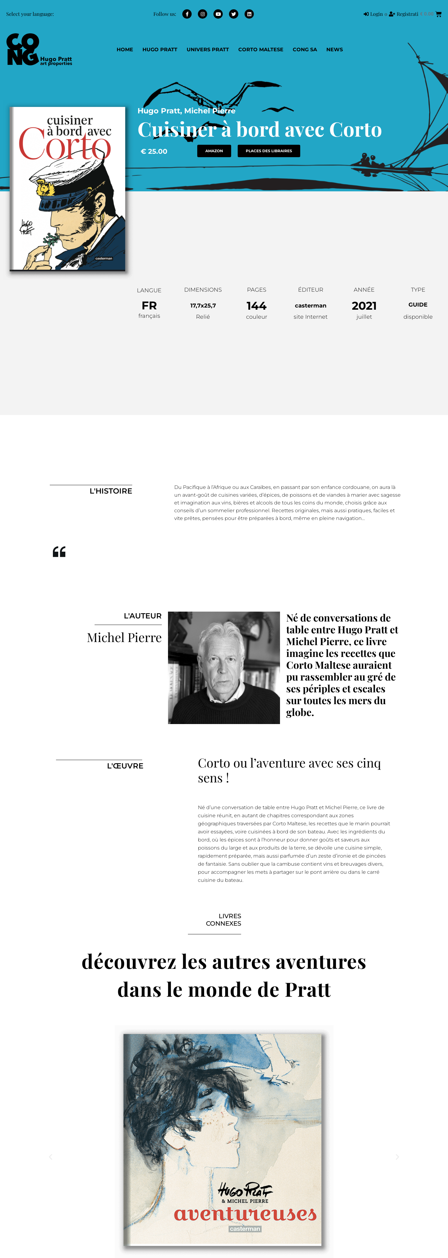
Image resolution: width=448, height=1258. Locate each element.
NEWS (334, 49)
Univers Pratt (208, 49)
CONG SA (305, 49)
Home (125, 49)
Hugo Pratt (159, 49)
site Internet (311, 316)
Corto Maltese (260, 49)
